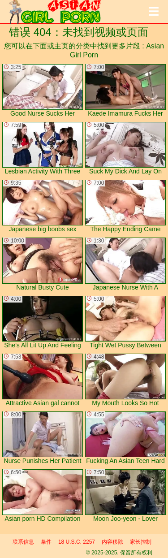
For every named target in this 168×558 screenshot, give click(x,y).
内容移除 (112, 542)
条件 (46, 542)
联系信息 (23, 542)
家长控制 (140, 542)
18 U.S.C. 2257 (76, 542)
